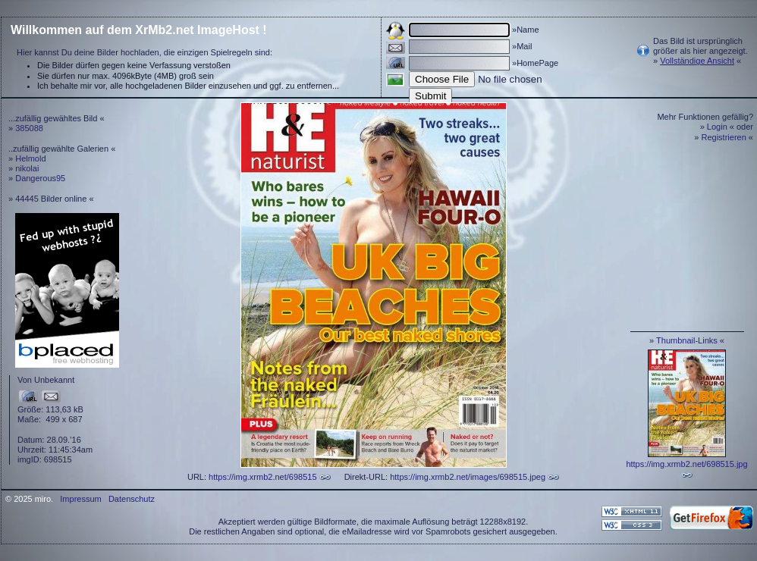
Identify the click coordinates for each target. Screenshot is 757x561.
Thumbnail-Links (687, 340)
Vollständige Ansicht (697, 60)
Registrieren (724, 137)
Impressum (80, 498)
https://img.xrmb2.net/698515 (262, 476)
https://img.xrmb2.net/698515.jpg (686, 464)
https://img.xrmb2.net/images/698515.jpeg (467, 476)
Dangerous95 (40, 178)
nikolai (27, 168)
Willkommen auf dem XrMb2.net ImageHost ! (139, 30)
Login (717, 126)
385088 (29, 128)
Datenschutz (131, 498)
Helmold (30, 158)
